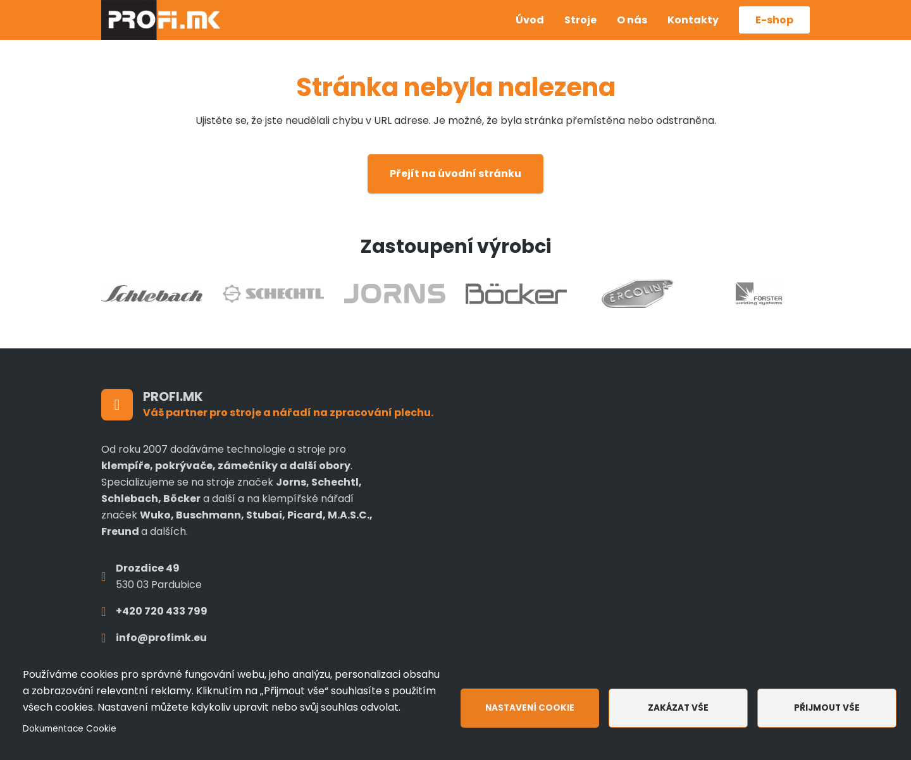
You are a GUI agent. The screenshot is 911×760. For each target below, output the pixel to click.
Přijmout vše (827, 708)
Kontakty (693, 20)
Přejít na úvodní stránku (455, 173)
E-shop (774, 20)
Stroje (580, 20)
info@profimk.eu (161, 637)
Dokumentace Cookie (69, 729)
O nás (632, 20)
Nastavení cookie (529, 708)
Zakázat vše (678, 708)
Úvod (530, 20)
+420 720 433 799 (162, 611)
